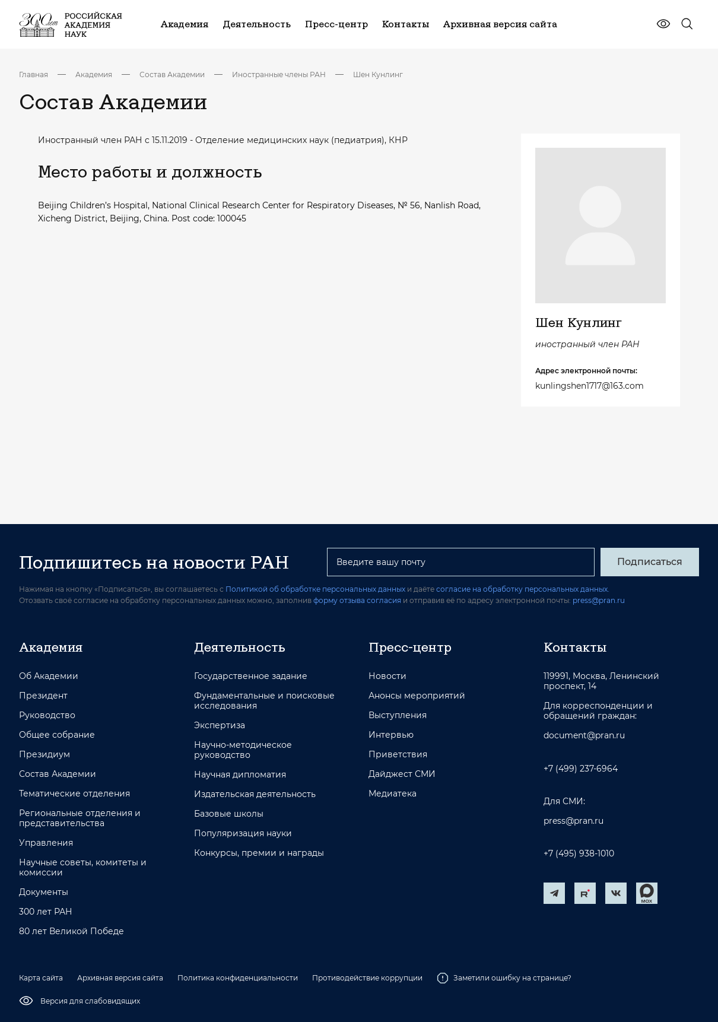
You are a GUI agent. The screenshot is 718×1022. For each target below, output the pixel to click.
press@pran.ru (599, 600)
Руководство (47, 715)
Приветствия (397, 755)
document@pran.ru (584, 736)
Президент (43, 696)
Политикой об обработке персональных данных (315, 589)
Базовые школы (228, 814)
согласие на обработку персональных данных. (522, 589)
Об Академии (48, 676)
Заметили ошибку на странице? (504, 978)
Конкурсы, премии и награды (259, 853)
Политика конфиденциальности (237, 977)
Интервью (391, 735)
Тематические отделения (74, 794)
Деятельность (239, 646)
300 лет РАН (45, 912)
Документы (43, 892)
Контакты (575, 646)
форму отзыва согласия (357, 600)
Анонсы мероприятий (416, 696)
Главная (33, 74)
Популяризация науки (243, 834)
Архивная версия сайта (120, 977)
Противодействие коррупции (367, 977)
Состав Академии (172, 74)
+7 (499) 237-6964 (581, 769)
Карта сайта (41, 977)
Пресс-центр (410, 646)
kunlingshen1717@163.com (589, 385)
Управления (46, 843)
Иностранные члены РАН (279, 74)
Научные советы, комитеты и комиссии (83, 868)
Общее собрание (57, 735)
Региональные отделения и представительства (80, 818)
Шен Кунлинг (378, 74)
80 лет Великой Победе (71, 931)
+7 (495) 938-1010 (579, 854)
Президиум (44, 755)
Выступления (397, 715)
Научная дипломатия (240, 775)
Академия (93, 74)
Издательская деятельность (255, 794)
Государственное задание (250, 676)
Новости (387, 676)
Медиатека (392, 794)
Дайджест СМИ (402, 774)
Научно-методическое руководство (243, 750)
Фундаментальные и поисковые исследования (264, 701)
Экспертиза (219, 726)
